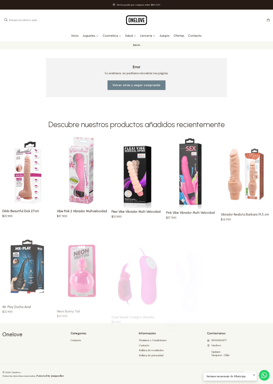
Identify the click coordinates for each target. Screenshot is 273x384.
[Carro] (268, 20)
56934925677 (217, 340)
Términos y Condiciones (153, 340)
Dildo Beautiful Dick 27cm (20, 219)
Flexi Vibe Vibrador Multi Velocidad (136, 230)
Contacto (76, 340)
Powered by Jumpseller (50, 376)
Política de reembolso (151, 350)
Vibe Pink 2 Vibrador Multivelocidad (82, 224)
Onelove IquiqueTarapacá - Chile (218, 350)
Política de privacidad (151, 355)
